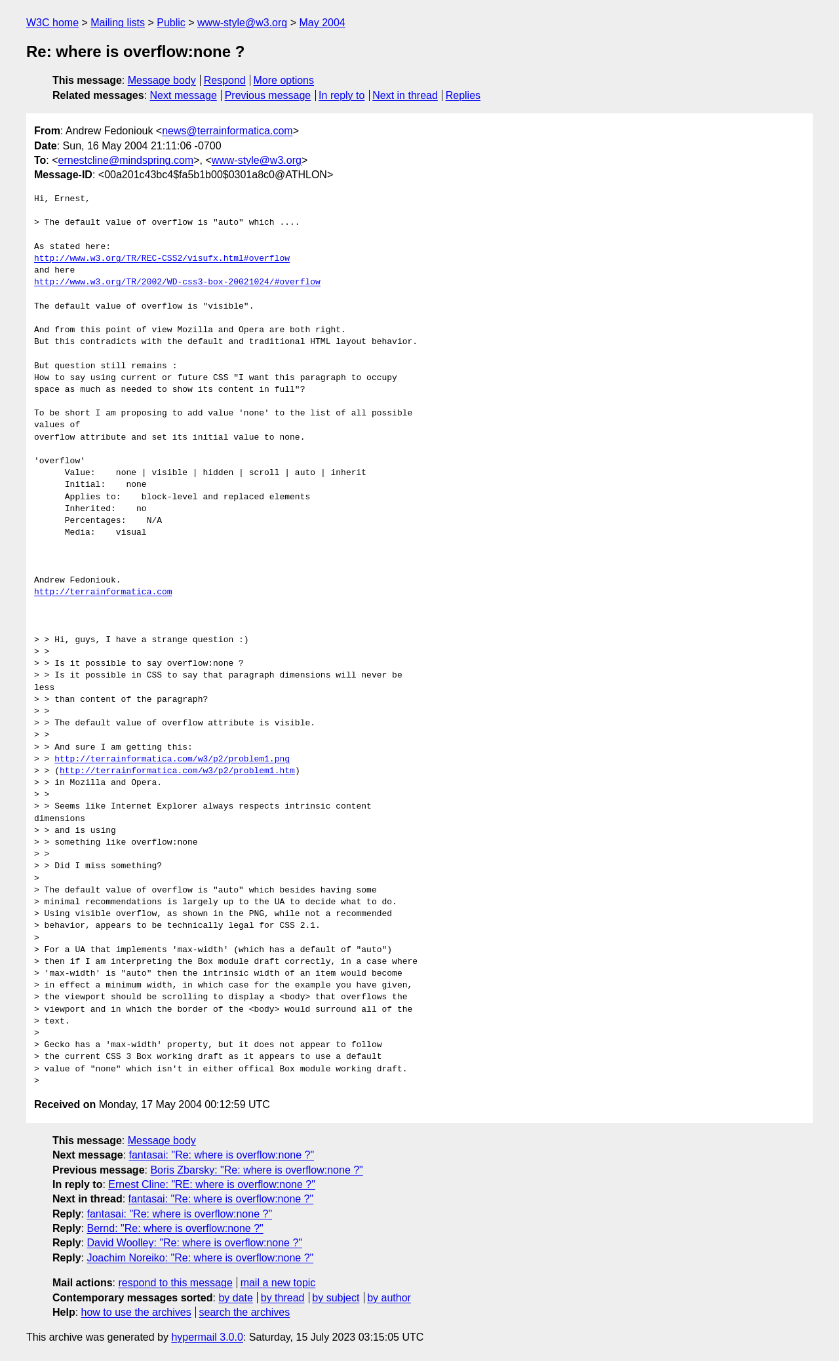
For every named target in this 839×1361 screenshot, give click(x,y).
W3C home (52, 22)
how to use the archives (136, 1312)
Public (171, 22)
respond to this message (175, 1282)
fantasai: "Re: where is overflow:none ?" (222, 1154)
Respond (225, 80)
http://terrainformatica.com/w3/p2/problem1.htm (177, 771)
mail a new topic (278, 1282)
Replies (463, 95)
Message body (162, 80)
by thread (283, 1297)
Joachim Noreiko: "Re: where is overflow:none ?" (200, 1257)
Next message (183, 95)
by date (235, 1297)
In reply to (341, 95)
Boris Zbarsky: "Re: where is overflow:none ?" (256, 1170)
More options (284, 80)
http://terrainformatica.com (103, 592)
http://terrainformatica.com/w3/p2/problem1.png (172, 759)
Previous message (268, 95)
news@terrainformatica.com (227, 130)
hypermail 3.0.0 (207, 1337)
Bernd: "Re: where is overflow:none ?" (175, 1228)
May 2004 (322, 22)
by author (389, 1297)
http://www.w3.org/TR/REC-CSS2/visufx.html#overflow (162, 259)
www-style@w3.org (242, 22)
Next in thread (405, 95)
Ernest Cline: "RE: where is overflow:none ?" (211, 1184)
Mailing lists (117, 22)
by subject (335, 1297)
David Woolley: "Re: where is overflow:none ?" (194, 1242)
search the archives (244, 1312)
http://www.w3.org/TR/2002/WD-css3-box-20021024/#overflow (177, 282)
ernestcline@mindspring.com (126, 160)
